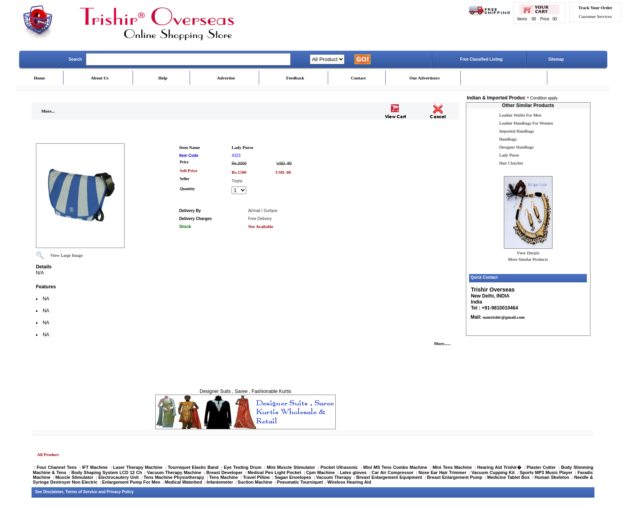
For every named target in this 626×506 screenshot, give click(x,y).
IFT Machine (94, 467)
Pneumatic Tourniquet (300, 482)
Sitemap (556, 59)
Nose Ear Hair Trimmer (442, 472)
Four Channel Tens (57, 467)
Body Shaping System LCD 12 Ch (106, 472)
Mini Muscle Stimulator (291, 467)
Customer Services (595, 16)
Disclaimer (53, 492)
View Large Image (66, 255)
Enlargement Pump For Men (131, 482)
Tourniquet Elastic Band (193, 467)
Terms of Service (81, 492)
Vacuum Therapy (333, 477)
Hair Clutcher (511, 163)
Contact (358, 77)
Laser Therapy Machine (137, 467)
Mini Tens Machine (451, 467)
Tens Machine (223, 477)
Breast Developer (224, 472)
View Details (528, 252)
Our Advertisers (424, 77)
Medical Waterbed (183, 482)
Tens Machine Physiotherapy (174, 477)
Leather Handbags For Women (526, 123)
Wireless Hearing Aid (349, 482)
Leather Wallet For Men (520, 115)
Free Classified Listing (481, 59)
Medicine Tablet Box (508, 477)
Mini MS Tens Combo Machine (395, 467)
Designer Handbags (516, 147)
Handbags (508, 139)
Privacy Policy (120, 492)
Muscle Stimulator (74, 477)
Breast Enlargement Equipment (389, 477)
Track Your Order (595, 7)
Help (163, 77)
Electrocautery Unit (118, 477)
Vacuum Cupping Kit (493, 472)
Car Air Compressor (393, 472)
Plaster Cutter (541, 467)
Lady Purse (509, 155)
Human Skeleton (552, 477)
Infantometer (219, 482)
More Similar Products (528, 259)
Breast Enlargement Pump (454, 477)
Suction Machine (255, 482)
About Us (99, 77)
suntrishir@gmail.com (503, 317)
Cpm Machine (320, 472)
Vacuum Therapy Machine (174, 472)
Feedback (295, 77)
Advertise (226, 77)
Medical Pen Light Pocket (274, 472)
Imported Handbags (516, 131)
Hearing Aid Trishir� (499, 467)
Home (39, 77)
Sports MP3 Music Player (546, 472)
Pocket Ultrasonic (339, 467)
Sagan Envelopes (293, 477)
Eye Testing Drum (242, 467)
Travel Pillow (256, 477)
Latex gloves (353, 472)
